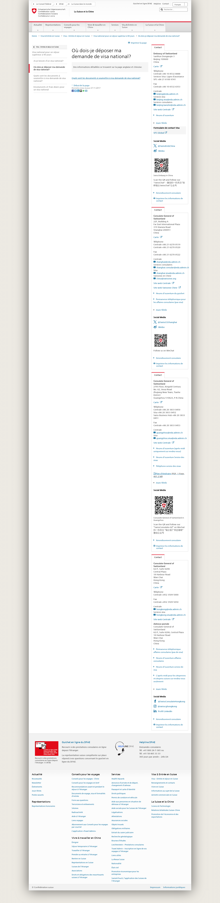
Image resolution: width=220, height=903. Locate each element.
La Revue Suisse (118, 859)
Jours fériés (161, 123)
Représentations (53, 27)
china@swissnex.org (166, 278)
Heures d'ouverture (165, 115)
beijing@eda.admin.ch (167, 94)
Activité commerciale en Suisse (164, 795)
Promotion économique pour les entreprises (125, 873)
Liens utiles (116, 855)
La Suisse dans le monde (81, 4)
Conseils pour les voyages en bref (85, 783)
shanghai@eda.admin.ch (168, 262)
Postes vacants (38, 795)
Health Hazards (118, 779)
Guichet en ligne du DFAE (76, 742)
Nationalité (116, 863)
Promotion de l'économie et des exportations (164, 815)
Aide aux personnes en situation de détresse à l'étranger (126, 803)
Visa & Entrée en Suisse (132, 27)
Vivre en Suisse (157, 787)
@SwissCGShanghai (167, 322)
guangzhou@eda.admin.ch (169, 432)
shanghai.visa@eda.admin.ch (170, 273)
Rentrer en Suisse (79, 859)
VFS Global (160, 132)
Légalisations (117, 812)
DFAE (61, 4)
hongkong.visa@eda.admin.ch (171, 615)
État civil (115, 868)
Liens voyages (77, 820)
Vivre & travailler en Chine (98, 27)
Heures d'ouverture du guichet (170, 293)
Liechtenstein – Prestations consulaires (128, 845)
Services (115, 27)
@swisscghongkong (167, 706)
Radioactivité (77, 812)
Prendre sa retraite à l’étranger (84, 854)
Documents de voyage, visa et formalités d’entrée (88, 794)
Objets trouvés (118, 824)
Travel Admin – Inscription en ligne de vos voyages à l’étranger (129, 850)
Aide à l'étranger (79, 816)
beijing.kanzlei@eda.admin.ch (171, 105)
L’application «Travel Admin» (84, 831)
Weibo (161, 151)
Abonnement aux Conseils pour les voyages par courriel (90, 825)
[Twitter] (75, 91)
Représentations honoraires (43, 806)
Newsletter (36, 783)
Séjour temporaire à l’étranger (84, 846)
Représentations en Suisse (82, 863)
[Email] (86, 91)
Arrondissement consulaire (168, 193)
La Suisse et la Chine (155, 27)
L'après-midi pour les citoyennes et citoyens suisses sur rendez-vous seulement (169, 678)
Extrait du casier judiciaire (122, 832)
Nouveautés (37, 779)
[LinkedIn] (78, 91)
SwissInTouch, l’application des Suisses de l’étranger (129, 879)
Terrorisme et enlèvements (83, 804)
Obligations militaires (121, 829)
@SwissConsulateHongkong (171, 701)
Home (34, 36)
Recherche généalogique (122, 837)
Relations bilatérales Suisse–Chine (165, 810)
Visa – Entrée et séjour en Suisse (76, 36)
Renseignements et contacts (163, 783)
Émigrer (75, 842)
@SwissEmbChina (166, 146)
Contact (157, 47)
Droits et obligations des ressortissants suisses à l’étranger (88, 876)
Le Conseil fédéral (43, 4)
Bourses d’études (119, 841)
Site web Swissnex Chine (167, 287)
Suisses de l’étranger (80, 867)
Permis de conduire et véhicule (124, 798)
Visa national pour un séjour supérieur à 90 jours (113, 36)
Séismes (75, 808)
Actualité (37, 27)
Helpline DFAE (147, 742)
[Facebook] (73, 91)
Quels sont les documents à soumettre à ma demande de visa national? (106, 78)
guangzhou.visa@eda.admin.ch (171, 438)
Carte (157, 66)
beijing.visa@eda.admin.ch (169, 99)
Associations (77, 871)
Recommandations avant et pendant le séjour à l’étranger (88, 788)
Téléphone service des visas (168, 466)
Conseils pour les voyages (74, 27)
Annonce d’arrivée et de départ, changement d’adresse (125, 784)
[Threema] (81, 91)
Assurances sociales (120, 820)
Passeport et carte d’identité (123, 790)
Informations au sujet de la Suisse (165, 791)
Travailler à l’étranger (81, 850)
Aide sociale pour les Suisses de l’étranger (129, 808)
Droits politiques (119, 793)
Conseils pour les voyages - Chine (85, 779)
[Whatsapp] (83, 91)
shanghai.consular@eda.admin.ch (172, 267)
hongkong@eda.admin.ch (169, 609)
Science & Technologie (160, 806)
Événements (37, 787)
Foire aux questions (80, 800)
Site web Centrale (163, 109)
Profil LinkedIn (165, 711)
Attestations (117, 816)
